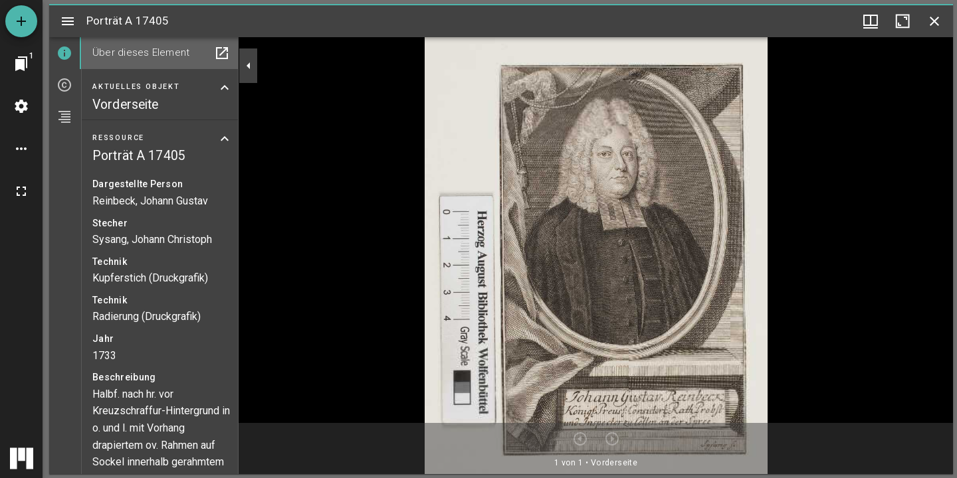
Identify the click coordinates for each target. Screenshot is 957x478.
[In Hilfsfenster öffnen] (222, 53)
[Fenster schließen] (934, 21)
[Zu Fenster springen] (21, 64)
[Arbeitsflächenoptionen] (21, 149)
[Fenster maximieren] (902, 21)
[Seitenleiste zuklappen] (249, 66)
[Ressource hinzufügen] (21, 21)
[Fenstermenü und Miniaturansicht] (871, 21)
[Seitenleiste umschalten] (68, 21)
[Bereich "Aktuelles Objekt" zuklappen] (225, 88)
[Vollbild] (21, 191)
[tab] (65, 53)
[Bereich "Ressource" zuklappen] (225, 139)
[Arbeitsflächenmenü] (21, 106)
